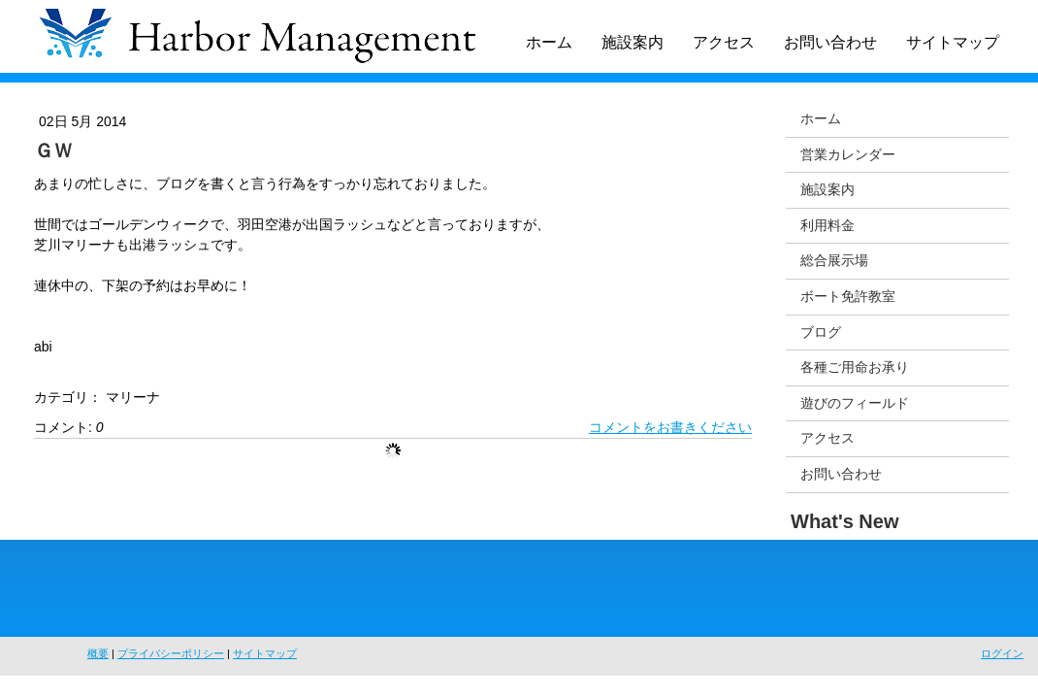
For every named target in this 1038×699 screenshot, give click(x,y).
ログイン (1002, 653)
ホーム (549, 42)
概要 (98, 653)
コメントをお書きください (670, 427)
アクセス (724, 42)
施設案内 (632, 42)
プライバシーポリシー (170, 653)
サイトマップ (952, 42)
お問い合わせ (830, 42)
